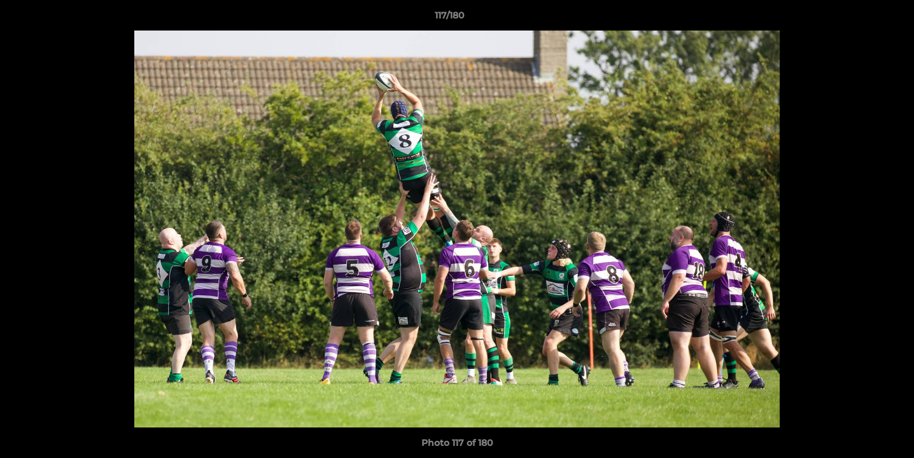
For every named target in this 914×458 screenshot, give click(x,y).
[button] (860, 18)
